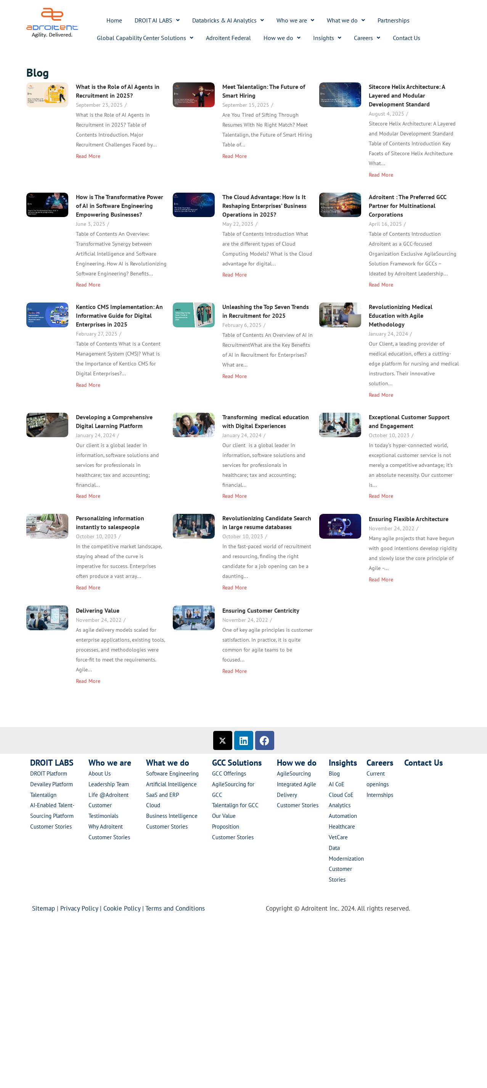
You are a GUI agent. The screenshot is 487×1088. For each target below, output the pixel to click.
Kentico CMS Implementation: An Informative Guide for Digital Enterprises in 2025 (119, 358)
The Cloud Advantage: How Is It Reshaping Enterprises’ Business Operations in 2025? (122, 266)
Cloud (153, 805)
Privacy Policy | (81, 908)
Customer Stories (51, 826)
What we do (346, 20)
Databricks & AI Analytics (228, 20)
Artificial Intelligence (171, 784)
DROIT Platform (48, 773)
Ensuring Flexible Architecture (156, 664)
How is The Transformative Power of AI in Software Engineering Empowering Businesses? (296, 180)
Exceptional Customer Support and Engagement (333, 505)
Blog (334, 773)
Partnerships (394, 20)
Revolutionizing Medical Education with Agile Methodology (115, 438)
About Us (99, 773)
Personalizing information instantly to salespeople (110, 597)
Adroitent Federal (228, 38)
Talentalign (43, 794)
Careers (367, 38)
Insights (327, 38)
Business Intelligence (172, 815)
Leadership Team (108, 784)
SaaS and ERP (162, 794)
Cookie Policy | (124, 908)
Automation (343, 815)
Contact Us (406, 38)
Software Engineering (172, 773)
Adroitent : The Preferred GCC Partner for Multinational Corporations (331, 259)
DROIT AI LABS (157, 20)
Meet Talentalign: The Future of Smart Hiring (314, 91)
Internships (379, 794)
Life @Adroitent (108, 794)
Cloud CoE (341, 794)
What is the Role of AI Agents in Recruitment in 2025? (117, 91)
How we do (282, 38)
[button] (157, 20)
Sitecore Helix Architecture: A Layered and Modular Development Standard (122, 174)
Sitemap (43, 908)
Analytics (339, 805)
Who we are (295, 20)
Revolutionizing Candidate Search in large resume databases (317, 597)
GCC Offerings (230, 773)
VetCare (338, 837)
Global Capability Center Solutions (145, 38)
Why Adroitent (105, 826)
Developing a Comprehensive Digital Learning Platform (290, 435)
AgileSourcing (294, 773)
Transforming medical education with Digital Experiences (123, 515)
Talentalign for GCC (235, 805)
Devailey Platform (51, 784)
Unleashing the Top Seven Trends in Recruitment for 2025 (316, 349)
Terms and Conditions (177, 908)
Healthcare (342, 826)
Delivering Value (274, 677)
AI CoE (336, 784)
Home (114, 20)
